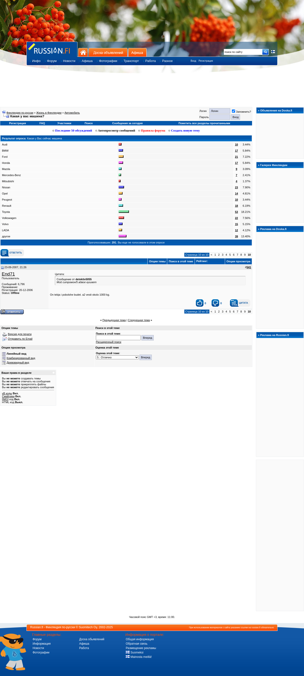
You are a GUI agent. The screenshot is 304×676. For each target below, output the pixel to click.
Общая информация (140, 639)
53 (236, 211)
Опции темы (157, 261)
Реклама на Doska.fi (273, 229)
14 (236, 193)
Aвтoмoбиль (72, 112)
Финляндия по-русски (19, 112)
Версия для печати (20, 334)
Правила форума (151, 130)
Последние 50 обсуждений (72, 130)
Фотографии (41, 652)
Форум (37, 639)
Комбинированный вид (21, 358)
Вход (193, 61)
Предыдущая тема (114, 320)
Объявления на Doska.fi (276, 110)
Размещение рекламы (141, 648)
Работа (84, 648)
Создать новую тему (184, 130)
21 (236, 156)
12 (236, 230)
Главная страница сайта (51, 49)
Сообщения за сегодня (127, 123)
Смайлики (8, 396)
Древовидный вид (18, 362)
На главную (83, 52)
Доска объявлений (108, 52)
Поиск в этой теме (181, 261)
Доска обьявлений (91, 639)
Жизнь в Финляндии (49, 112)
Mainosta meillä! (139, 657)
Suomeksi (134, 652)
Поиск (89, 123)
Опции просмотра (238, 261)
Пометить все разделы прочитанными (204, 123)
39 (236, 236)
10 (236, 144)
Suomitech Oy (88, 627)
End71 (8, 274)
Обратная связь (136, 643)
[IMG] (5, 399)
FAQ (42, 123)
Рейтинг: (209, 261)
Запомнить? (241, 111)
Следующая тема (139, 320)
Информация (42, 643)
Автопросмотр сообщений (115, 130)
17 (236, 150)
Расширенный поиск (108, 341)
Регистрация (206, 61)
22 (236, 218)
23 (236, 187)
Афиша (137, 52)
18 (236, 205)
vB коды (7, 393)
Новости (38, 648)
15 (236, 224)
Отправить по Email (20, 338)
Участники (64, 123)
